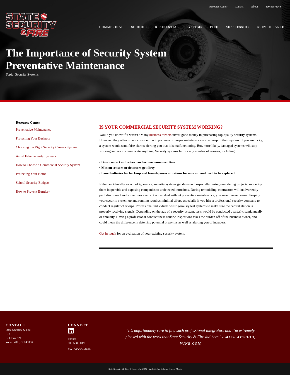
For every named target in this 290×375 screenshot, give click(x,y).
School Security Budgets (32, 182)
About (254, 6)
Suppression (238, 27)
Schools (139, 27)
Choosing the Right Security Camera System (46, 147)
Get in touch (107, 233)
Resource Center (218, 6)
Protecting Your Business (33, 138)
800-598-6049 (273, 6)
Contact (239, 6)
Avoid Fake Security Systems (36, 156)
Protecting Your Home (31, 174)
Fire (214, 27)
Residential (167, 27)
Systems (194, 27)
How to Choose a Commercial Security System (48, 165)
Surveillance (270, 27)
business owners (160, 135)
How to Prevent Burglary (33, 191)
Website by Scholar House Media (165, 369)
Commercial (111, 27)
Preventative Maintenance (33, 129)
